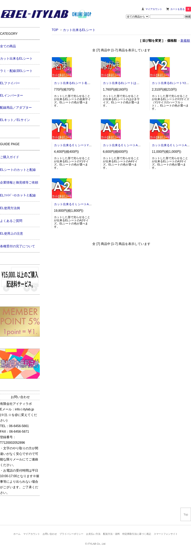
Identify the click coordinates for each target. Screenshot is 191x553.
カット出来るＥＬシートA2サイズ (76, 204)
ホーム (16, 534)
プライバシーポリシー (71, 534)
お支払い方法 (93, 534)
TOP (55, 30)
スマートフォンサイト (166, 534)
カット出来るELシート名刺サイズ (76, 83)
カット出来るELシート (79, 30)
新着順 (185, 40)
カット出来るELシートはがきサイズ (127, 83)
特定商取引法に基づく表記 (136, 534)
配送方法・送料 (111, 534)
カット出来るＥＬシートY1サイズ (76, 145)
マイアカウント (153, 9)
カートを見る (180, 9)
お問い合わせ (50, 534)
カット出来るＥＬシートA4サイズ (125, 145)
